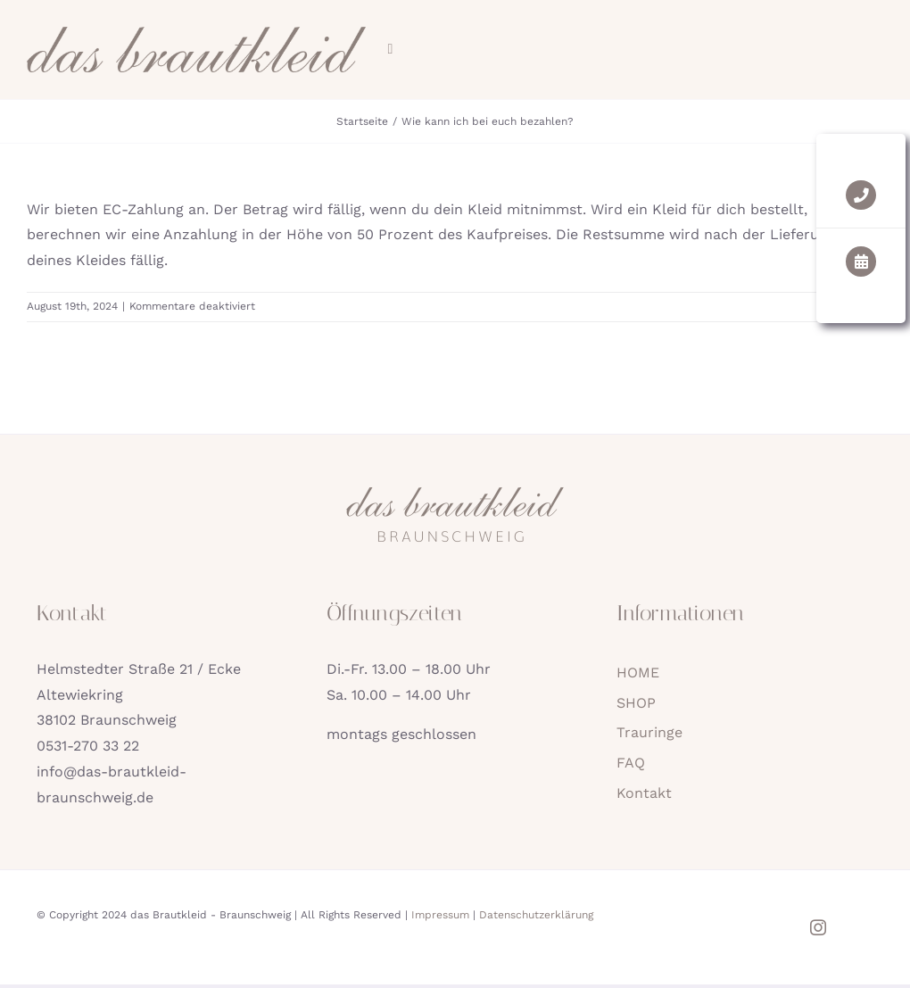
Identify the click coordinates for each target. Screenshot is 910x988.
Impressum (440, 915)
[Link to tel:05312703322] (873, 195)
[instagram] (818, 927)
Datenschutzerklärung (536, 915)
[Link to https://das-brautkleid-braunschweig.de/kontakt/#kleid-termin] (873, 261)
